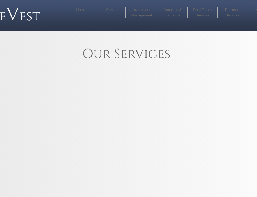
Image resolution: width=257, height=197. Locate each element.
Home (81, 10)
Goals (110, 10)
